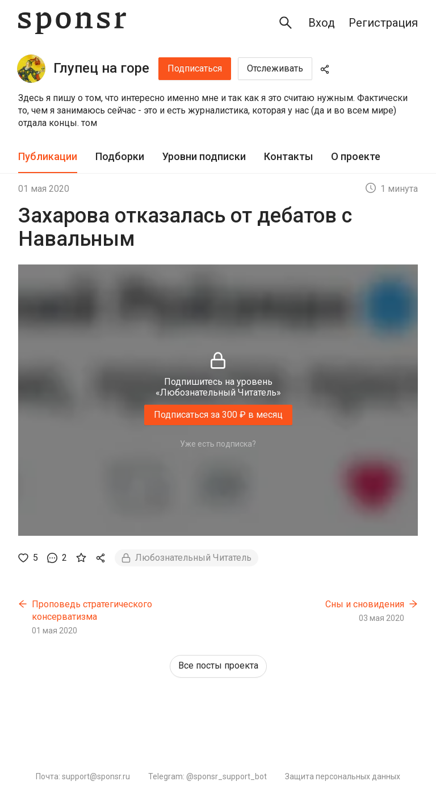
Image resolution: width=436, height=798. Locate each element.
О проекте (355, 156)
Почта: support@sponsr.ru (83, 776)
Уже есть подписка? (218, 443)
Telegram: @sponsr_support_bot (207, 776)
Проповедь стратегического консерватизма (92, 610)
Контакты (288, 156)
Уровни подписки (204, 156)
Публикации (47, 156)
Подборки (119, 156)
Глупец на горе (101, 68)
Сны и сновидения (364, 604)
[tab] (47, 157)
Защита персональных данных (342, 776)
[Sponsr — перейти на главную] (72, 23)
